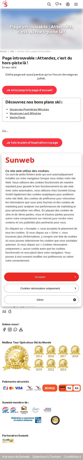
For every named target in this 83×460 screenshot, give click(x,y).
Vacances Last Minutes (25, 113)
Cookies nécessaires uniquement (48, 288)
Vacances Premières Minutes (29, 109)
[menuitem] (7, 4)
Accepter (55, 276)
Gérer (56, 299)
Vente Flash (17, 117)
